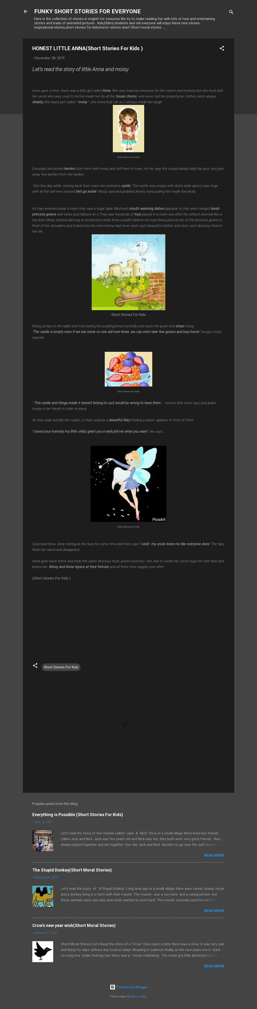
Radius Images (138, 996)
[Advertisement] (128, 620)
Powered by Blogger (129, 987)
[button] (222, 49)
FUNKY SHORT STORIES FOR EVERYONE (87, 11)
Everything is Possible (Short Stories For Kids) (77, 814)
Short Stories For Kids (61, 667)
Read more (214, 855)
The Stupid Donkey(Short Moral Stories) (72, 869)
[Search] (231, 13)
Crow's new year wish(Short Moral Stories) (74, 925)
